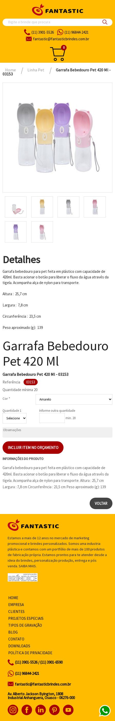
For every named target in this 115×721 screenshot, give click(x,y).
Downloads (19, 645)
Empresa (16, 604)
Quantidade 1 (12, 410)
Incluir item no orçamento (33, 447)
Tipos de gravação (25, 625)
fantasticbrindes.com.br (61, 38)
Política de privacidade (30, 652)
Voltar (101, 503)
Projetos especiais (26, 618)
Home (13, 597)
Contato (16, 639)
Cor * (6, 398)
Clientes (16, 611)
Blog (13, 632)
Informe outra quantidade (57, 410)
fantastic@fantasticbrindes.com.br (43, 684)
